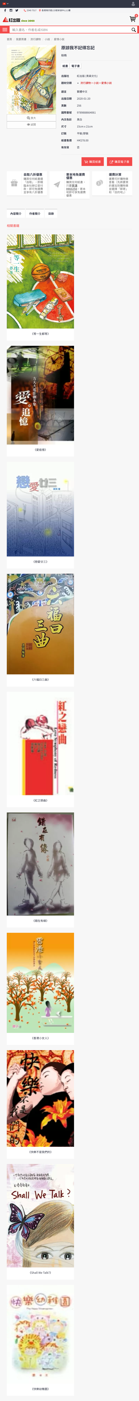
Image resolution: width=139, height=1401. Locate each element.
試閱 (31, 125)
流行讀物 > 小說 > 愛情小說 (96, 83)
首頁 (9, 39)
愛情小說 (59, 39)
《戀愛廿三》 (40, 561)
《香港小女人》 (40, 1038)
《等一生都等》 (40, 334)
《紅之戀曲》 (40, 800)
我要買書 (21, 39)
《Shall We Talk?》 (40, 1272)
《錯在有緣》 (40, 921)
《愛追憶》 (40, 449)
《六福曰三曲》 (40, 679)
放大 (31, 118)
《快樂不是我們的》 (40, 1152)
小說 (47, 39)
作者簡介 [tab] (34, 213)
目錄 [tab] (51, 213)
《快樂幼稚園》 (40, 1389)
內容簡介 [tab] (15, 213)
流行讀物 (35, 39)
